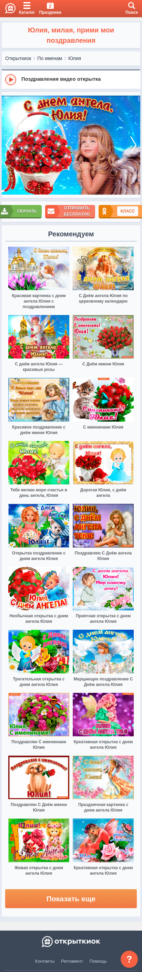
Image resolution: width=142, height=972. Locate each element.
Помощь (98, 961)
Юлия (74, 58)
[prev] (8, 145)
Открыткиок (18, 58)
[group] (71, 79)
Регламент (72, 961)
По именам (49, 58)
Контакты (44, 961)
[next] (133, 145)
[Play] (10, 79)
